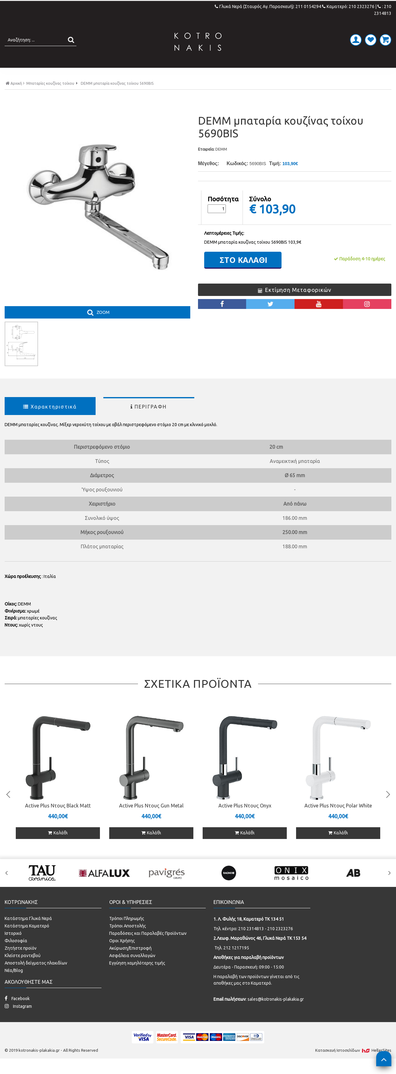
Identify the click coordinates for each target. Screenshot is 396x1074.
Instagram (18, 1019)
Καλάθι (58, 845)
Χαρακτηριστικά (50, 419)
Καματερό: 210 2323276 (348, 6)
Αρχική (15, 96)
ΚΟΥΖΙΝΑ (252, 74)
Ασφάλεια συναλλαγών (132, 968)
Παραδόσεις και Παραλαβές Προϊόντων (148, 946)
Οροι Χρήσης (122, 953)
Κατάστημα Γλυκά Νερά (28, 931)
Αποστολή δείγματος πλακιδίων (36, 975)
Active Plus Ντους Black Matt (58, 818)
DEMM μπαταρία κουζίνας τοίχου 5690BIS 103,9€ (252, 255)
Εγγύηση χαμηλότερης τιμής (137, 975)
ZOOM (103, 325)
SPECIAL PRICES (298, 74)
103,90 (277, 222)
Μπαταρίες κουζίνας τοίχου (50, 96)
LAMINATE (214, 74)
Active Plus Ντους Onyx (244, 818)
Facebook (17, 1011)
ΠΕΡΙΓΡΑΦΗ (149, 419)
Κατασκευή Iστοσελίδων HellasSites (353, 1063)
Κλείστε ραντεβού (23, 968)
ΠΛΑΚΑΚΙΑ (90, 74)
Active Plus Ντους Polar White (338, 818)
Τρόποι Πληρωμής (126, 931)
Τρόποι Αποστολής (127, 938)
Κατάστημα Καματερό (27, 938)
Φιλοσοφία (16, 953)
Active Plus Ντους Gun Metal (151, 818)
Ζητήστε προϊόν (21, 961)
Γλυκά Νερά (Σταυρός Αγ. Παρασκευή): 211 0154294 (268, 6)
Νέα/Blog (14, 983)
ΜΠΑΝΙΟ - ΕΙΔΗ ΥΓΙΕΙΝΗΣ (152, 74)
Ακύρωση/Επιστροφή (130, 961)
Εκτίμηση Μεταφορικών (294, 303)
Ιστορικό (13, 946)
